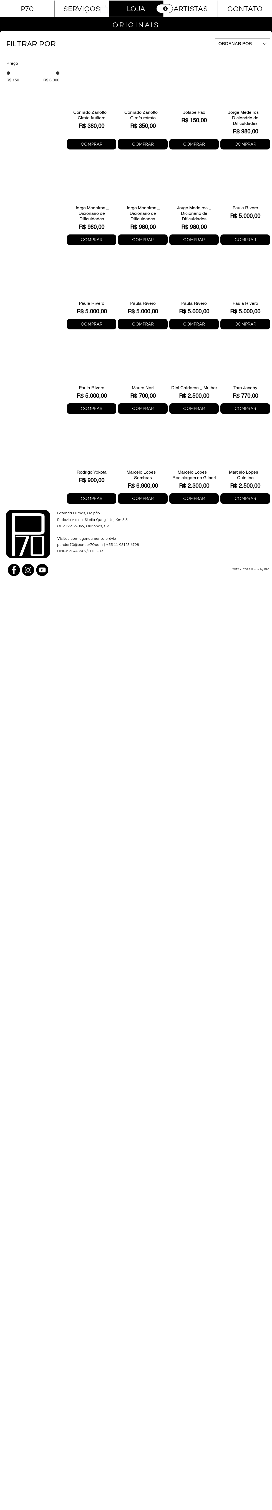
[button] (104, 8)
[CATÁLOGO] (164, 8)
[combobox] (242, 43)
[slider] (8, 73)
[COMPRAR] (92, 144)
